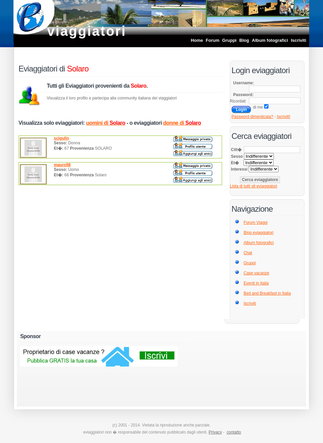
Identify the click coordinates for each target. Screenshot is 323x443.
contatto (233, 432)
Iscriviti (298, 40)
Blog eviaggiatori (259, 232)
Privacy (215, 432)
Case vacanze (256, 273)
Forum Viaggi (255, 222)
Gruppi (229, 40)
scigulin (61, 138)
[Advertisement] (237, 367)
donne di (182, 123)
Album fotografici (270, 40)
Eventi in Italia (256, 283)
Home (197, 40)
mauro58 (62, 165)
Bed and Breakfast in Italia (267, 293)
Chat (248, 252)
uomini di (105, 123)
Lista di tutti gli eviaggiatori (253, 186)
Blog (244, 40)
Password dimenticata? (252, 116)
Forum (212, 40)
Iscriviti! (283, 116)
